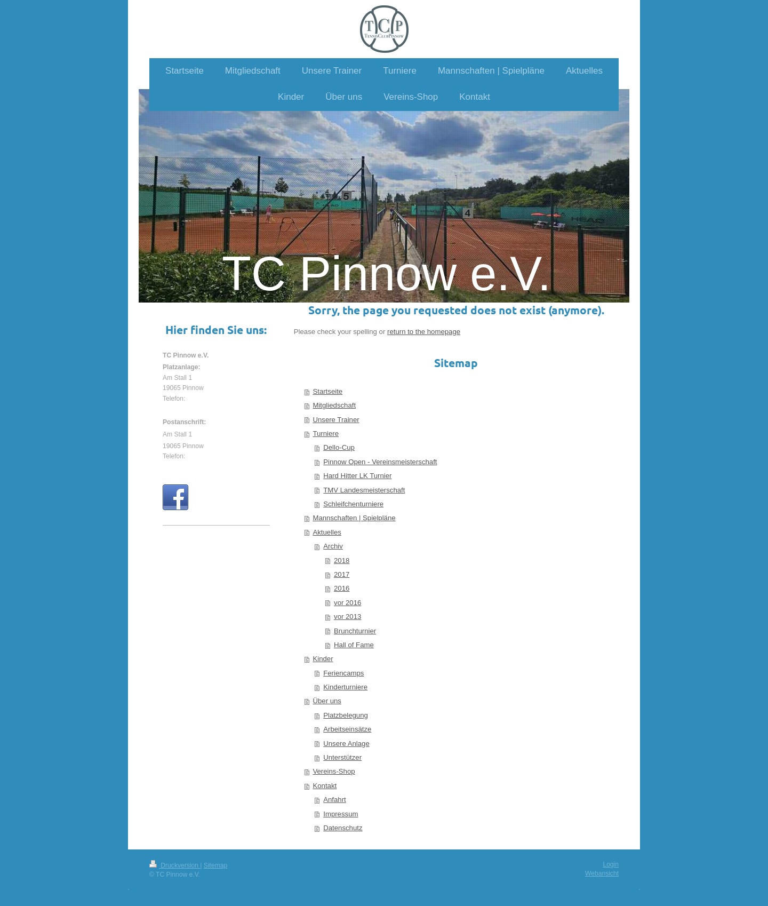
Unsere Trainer (336, 420)
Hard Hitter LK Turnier (357, 476)
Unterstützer (342, 757)
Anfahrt (334, 800)
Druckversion (174, 865)
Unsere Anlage (346, 744)
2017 (341, 574)
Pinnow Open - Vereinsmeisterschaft (380, 462)
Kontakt (325, 786)
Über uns (327, 701)
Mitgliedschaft (334, 405)
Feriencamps (343, 673)
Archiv (333, 546)
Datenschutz (342, 828)
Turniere (326, 434)
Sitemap (215, 865)
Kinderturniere (345, 687)
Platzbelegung (345, 715)
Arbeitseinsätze (347, 729)
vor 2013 (347, 617)
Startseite (327, 391)
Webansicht (602, 873)
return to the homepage (423, 332)
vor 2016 (347, 603)
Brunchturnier (355, 631)
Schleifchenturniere (353, 504)
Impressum (340, 814)
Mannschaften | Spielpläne (354, 518)
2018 (341, 561)
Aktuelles (327, 532)
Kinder (323, 659)
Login (611, 864)
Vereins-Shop (334, 771)
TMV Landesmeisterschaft (364, 490)
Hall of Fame (354, 645)
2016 (341, 588)
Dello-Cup (339, 447)
